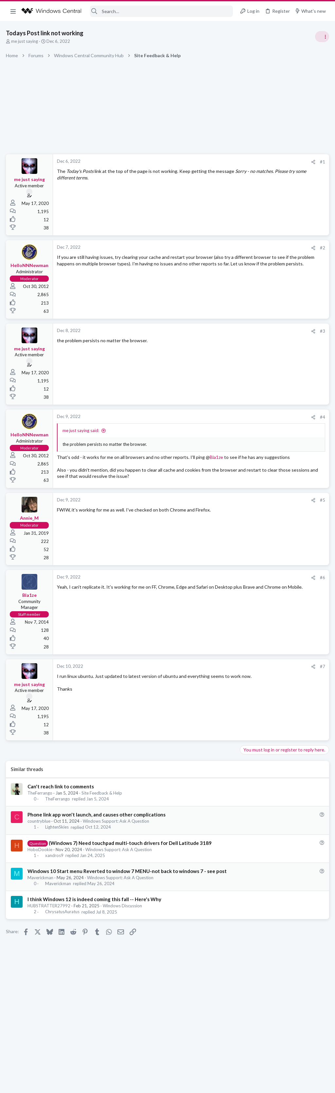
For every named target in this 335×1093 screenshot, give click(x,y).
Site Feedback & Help (102, 805)
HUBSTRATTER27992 (49, 931)
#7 (217, 678)
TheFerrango (40, 805)
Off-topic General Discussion (269, 385)
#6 (217, 589)
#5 (217, 512)
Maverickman (41, 903)
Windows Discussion (123, 931)
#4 (217, 417)
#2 (217, 247)
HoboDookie (40, 868)
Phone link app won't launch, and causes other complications (97, 827)
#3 (217, 331)
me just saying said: (81, 430)
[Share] (207, 162)
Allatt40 (320, 472)
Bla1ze (68, 463)
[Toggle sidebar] (321, 36)
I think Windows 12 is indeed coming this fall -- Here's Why (95, 925)
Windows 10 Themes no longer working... (284, 398)
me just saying (25, 41)
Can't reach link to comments (61, 798)
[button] (13, 11)
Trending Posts (249, 353)
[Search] (161, 11)
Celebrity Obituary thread (268, 367)
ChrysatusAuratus (62, 937)
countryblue (39, 833)
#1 (217, 161)
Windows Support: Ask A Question (116, 833)
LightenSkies (57, 839)
